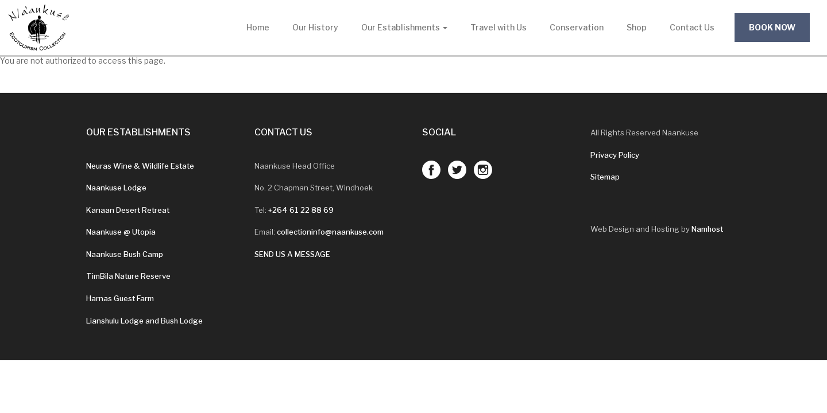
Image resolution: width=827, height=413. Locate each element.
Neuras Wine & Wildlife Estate (140, 165)
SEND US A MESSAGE (292, 254)
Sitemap (605, 176)
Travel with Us (498, 27)
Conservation (577, 27)
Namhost (707, 228)
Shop (637, 27)
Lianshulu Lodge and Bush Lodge (144, 320)
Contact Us (692, 27)
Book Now (772, 27)
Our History (315, 27)
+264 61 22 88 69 (301, 210)
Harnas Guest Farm (120, 298)
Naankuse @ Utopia (121, 231)
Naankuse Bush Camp (124, 254)
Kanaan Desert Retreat (127, 210)
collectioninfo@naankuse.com (330, 231)
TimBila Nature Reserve (128, 275)
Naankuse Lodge (116, 187)
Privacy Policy (614, 154)
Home (257, 27)
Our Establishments (404, 27)
